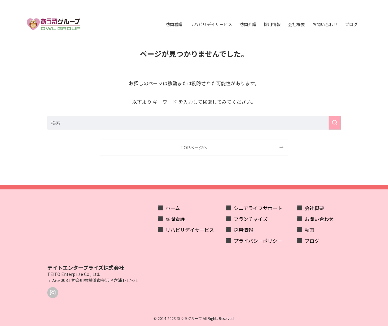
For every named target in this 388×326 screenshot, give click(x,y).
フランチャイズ (251, 218)
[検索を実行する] (335, 123)
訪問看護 (175, 218)
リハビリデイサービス (190, 229)
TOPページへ (194, 147)
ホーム (173, 208)
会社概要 (314, 208)
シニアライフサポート (258, 208)
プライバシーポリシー (258, 240)
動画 (309, 229)
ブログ (312, 240)
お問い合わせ (319, 218)
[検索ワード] (194, 123)
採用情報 (243, 229)
